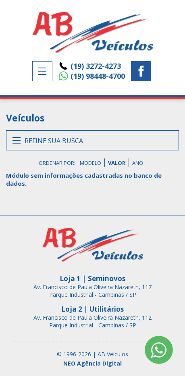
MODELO (90, 162)
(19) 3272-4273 (96, 66)
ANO (137, 162)
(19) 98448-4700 (98, 76)
